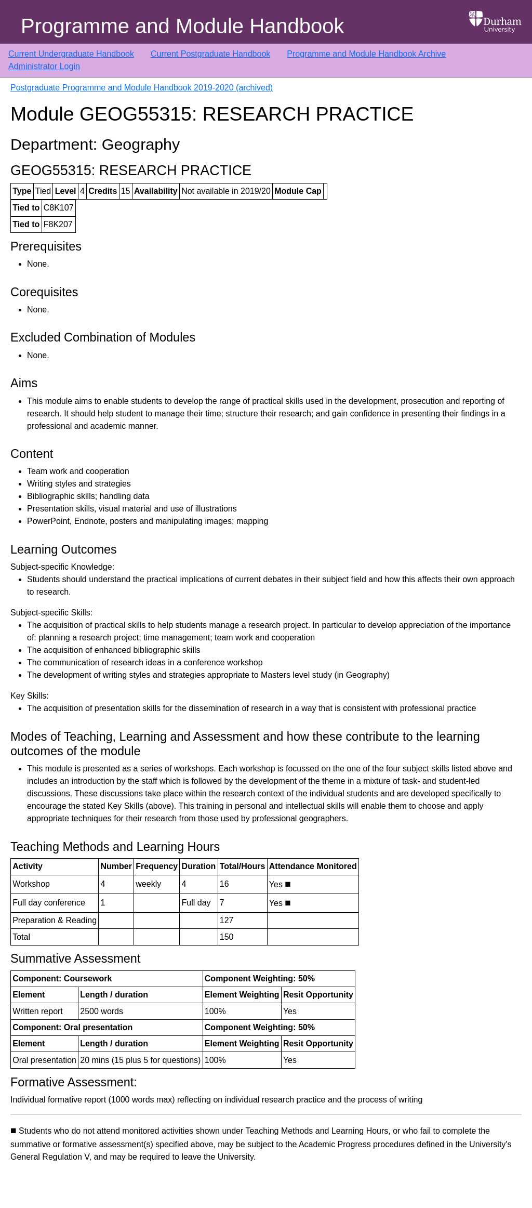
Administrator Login (44, 66)
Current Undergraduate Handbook (71, 53)
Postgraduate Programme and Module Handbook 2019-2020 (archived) (141, 87)
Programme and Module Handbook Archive (366, 53)
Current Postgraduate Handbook (210, 53)
